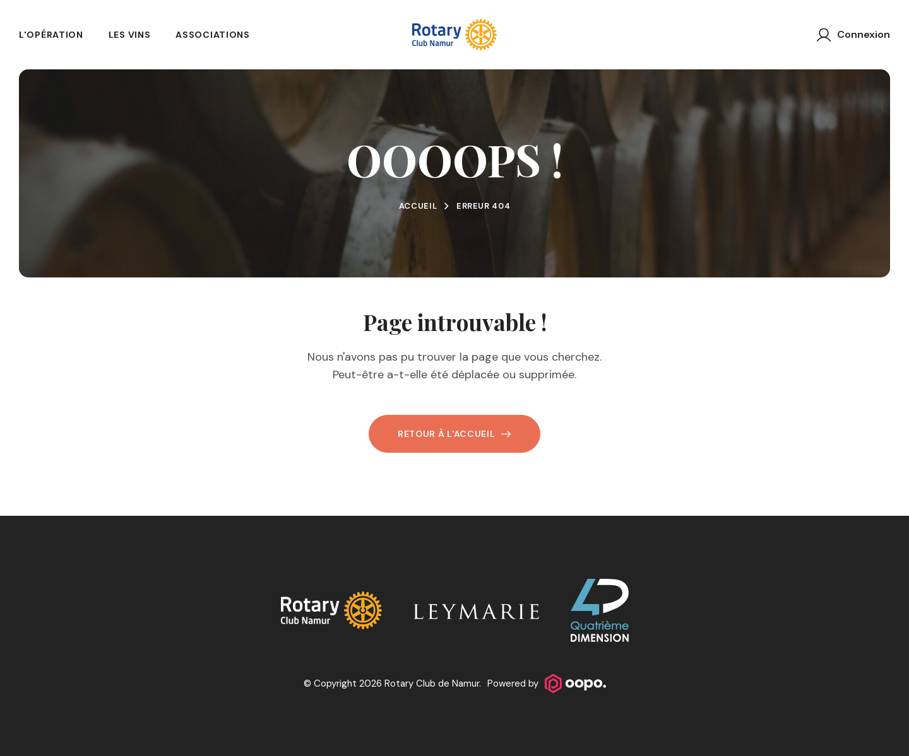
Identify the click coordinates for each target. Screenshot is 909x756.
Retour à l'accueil (454, 433)
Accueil (418, 206)
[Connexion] (853, 34)
